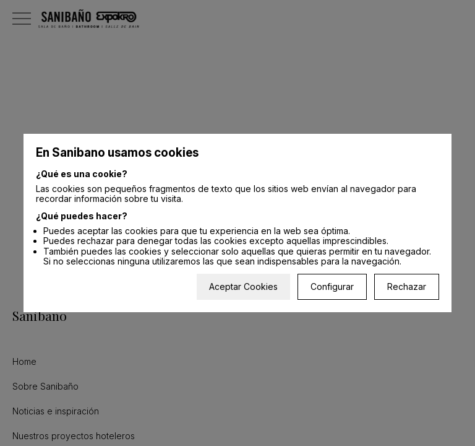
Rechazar (406, 286)
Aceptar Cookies (243, 286)
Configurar (332, 286)
